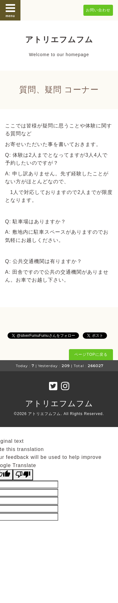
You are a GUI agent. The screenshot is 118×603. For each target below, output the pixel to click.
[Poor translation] (23, 474)
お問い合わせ (98, 10)
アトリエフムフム (59, 39)
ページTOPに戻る (90, 354)
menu (10, 10)
